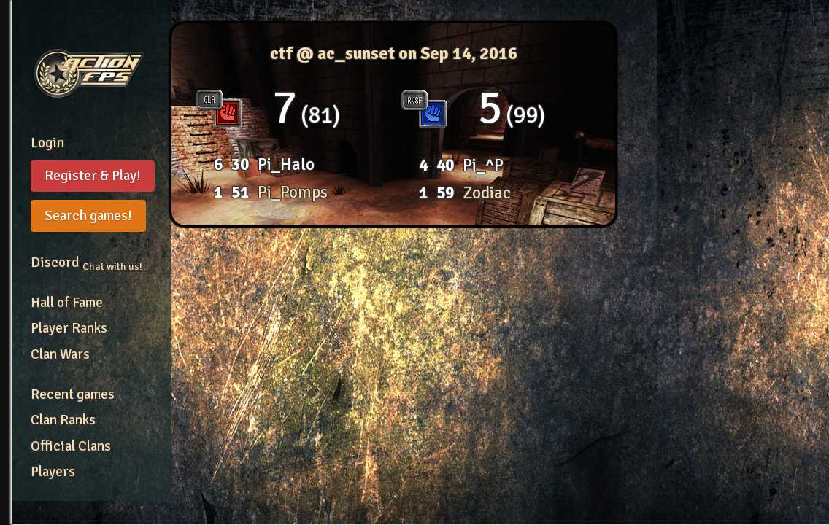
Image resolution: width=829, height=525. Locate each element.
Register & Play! (93, 175)
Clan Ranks (63, 420)
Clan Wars (60, 354)
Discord (86, 262)
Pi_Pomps (293, 192)
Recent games (73, 394)
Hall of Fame (67, 302)
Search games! (88, 216)
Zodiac (487, 192)
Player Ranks (69, 328)
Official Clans (71, 446)
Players (53, 472)
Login (47, 143)
